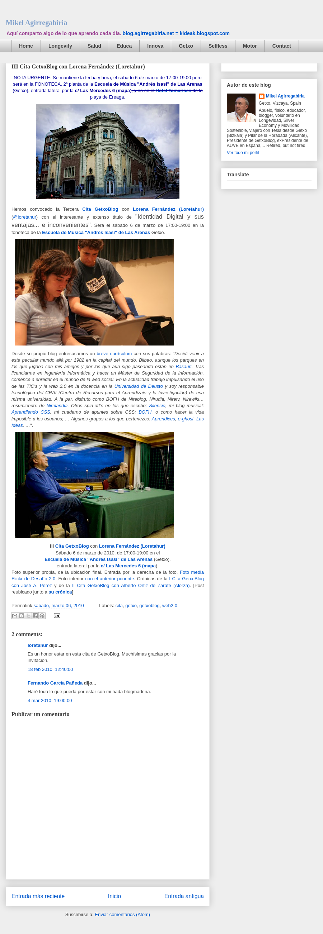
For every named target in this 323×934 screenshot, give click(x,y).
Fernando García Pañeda (55, 683)
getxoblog (149, 605)
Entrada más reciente (38, 896)
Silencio (157, 405)
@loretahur (24, 217)
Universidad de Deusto (138, 386)
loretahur (38, 645)
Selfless (218, 46)
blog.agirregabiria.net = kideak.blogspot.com (176, 33)
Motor (250, 46)
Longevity (60, 46)
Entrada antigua (184, 896)
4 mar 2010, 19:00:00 (50, 700)
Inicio (114, 896)
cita (119, 605)
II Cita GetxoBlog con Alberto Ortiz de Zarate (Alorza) (130, 585)
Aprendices (163, 418)
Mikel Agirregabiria (36, 23)
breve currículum (114, 353)
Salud (94, 46)
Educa (124, 46)
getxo (131, 605)
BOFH (145, 412)
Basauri (184, 366)
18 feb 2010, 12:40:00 (50, 669)
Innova (155, 46)
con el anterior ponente (109, 578)
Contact (281, 46)
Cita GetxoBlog (100, 209)
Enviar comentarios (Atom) (122, 914)
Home (26, 46)
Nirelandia (57, 405)
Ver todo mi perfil (243, 152)
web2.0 (169, 605)
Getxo (186, 46)
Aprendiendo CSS (30, 412)
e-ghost (185, 418)
